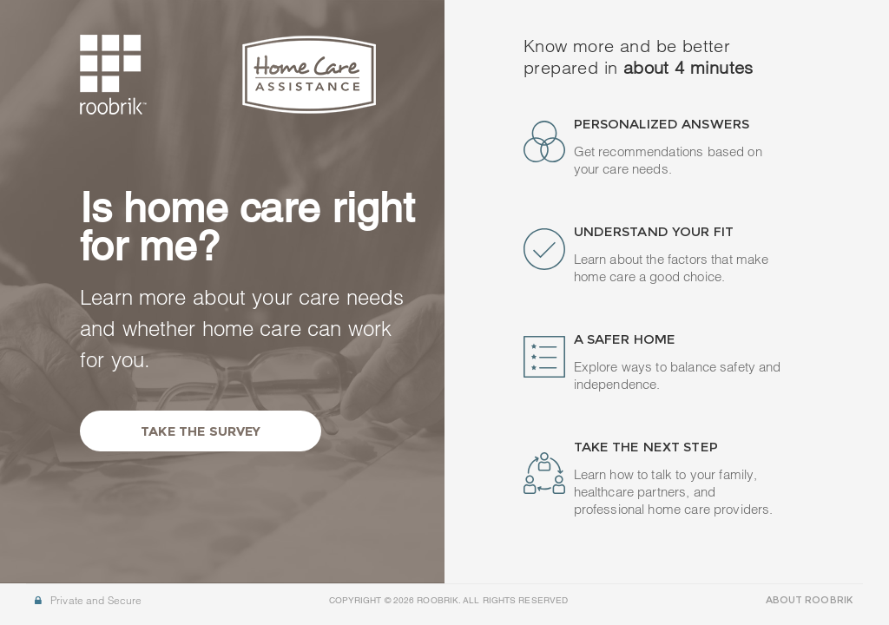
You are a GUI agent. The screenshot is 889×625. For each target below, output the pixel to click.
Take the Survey (200, 431)
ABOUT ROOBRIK (809, 600)
